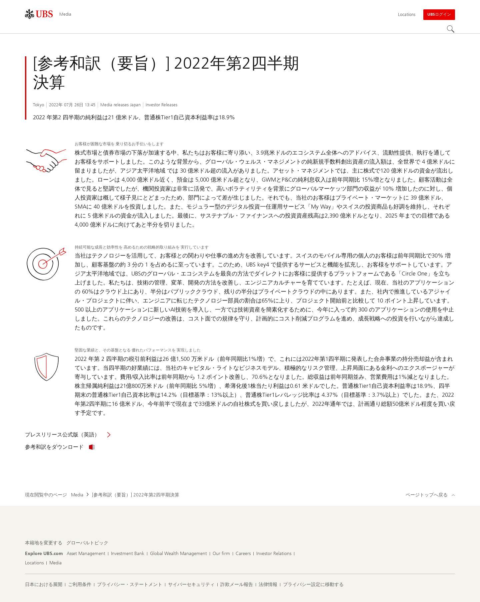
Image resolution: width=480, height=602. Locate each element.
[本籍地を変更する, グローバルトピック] (87, 543)
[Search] (451, 29)
